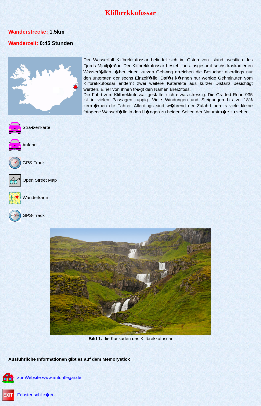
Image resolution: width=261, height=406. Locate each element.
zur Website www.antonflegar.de (49, 377)
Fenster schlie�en (36, 394)
